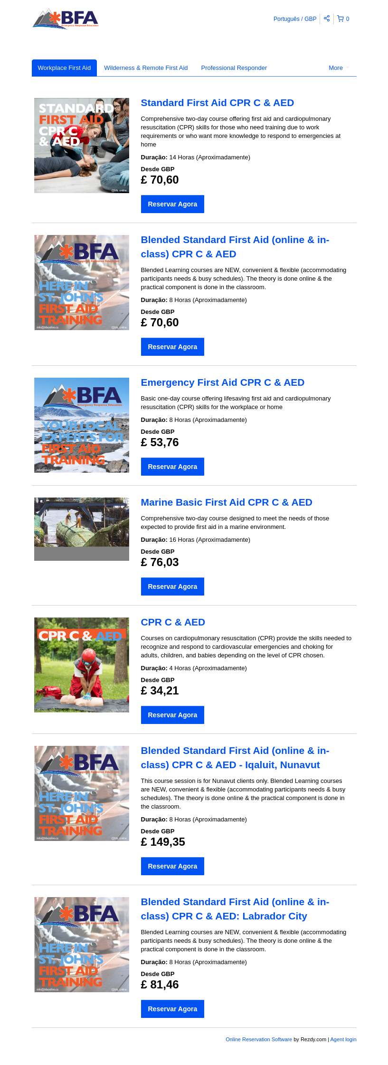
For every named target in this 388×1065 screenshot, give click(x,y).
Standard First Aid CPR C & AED (217, 102)
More (339, 67)
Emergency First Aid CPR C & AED (223, 382)
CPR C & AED (173, 621)
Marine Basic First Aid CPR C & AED (226, 502)
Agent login (343, 1039)
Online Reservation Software (259, 1039)
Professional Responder (234, 67)
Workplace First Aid (64, 67)
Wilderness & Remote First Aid (146, 67)
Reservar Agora (173, 204)
